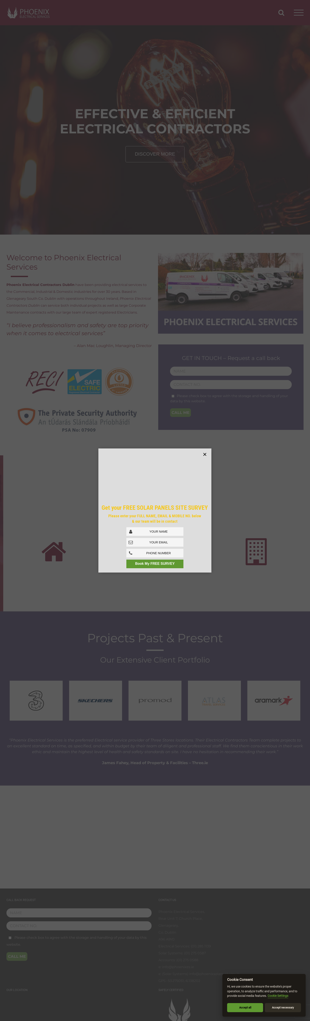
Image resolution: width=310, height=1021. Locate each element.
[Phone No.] (154, 553)
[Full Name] (154, 531)
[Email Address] (154, 542)
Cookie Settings (278, 996)
